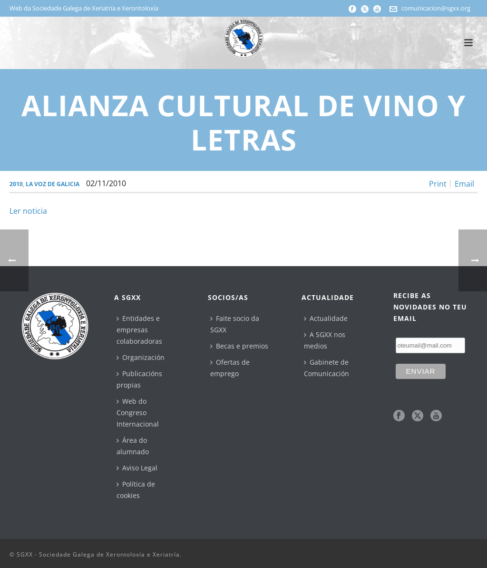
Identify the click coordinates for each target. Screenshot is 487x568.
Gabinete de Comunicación (326, 368)
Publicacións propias (139, 379)
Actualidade (326, 318)
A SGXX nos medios (324, 340)
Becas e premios (239, 345)
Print (438, 184)
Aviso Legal (137, 467)
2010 (16, 184)
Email (464, 184)
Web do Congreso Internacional (138, 412)
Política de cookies (136, 489)
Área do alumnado (133, 446)
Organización (141, 357)
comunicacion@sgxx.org (435, 8)
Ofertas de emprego (230, 368)
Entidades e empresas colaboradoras (139, 330)
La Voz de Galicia (52, 184)
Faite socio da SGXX (234, 324)
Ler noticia (28, 211)
